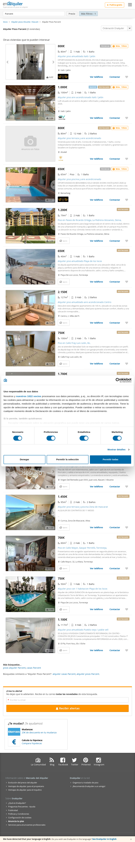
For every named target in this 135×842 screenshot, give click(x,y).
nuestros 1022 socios (28, 396)
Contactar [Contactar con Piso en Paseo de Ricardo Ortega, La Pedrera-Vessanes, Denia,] (115, 240)
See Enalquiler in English (104, 839)
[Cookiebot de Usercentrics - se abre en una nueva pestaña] (117, 380)
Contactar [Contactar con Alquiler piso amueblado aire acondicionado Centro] (115, 322)
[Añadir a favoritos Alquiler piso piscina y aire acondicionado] (126, 199)
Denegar (24, 459)
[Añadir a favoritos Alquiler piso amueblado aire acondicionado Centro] (126, 322)
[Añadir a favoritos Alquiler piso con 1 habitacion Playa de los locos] (126, 609)
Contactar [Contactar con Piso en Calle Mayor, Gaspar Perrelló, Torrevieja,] (115, 568)
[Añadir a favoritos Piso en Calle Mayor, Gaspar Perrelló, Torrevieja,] (126, 568)
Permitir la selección (67, 459)
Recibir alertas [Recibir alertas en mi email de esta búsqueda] (68, 708)
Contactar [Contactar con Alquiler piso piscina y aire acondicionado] (115, 199)
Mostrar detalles (117, 449)
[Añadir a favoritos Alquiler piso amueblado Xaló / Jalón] (126, 76)
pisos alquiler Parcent (14, 667)
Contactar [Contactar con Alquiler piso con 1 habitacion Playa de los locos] (115, 609)
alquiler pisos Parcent (88, 673)
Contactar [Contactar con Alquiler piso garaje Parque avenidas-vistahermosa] (115, 486)
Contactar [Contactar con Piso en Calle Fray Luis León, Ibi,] (115, 363)
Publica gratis (114, 5)
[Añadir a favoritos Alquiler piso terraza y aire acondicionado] (126, 158)
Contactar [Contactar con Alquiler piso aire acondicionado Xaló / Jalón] (115, 117)
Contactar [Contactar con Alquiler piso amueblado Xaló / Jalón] (115, 76)
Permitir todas (110, 459)
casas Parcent (34, 667)
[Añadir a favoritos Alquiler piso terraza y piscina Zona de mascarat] (126, 527)
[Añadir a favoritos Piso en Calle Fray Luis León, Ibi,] (126, 363)
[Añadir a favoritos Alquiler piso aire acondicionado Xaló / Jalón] (126, 117)
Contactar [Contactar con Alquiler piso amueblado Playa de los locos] (115, 281)
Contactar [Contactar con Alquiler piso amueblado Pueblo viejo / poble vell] (115, 650)
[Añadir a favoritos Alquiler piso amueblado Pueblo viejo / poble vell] (126, 650)
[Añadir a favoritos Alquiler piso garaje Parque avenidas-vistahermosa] (126, 486)
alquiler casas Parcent (64, 673)
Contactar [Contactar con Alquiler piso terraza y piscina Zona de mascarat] (115, 527)
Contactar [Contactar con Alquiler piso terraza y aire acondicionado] (115, 158)
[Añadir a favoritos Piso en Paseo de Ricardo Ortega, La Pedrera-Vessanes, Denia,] (126, 240)
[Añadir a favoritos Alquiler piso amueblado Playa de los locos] (126, 281)
